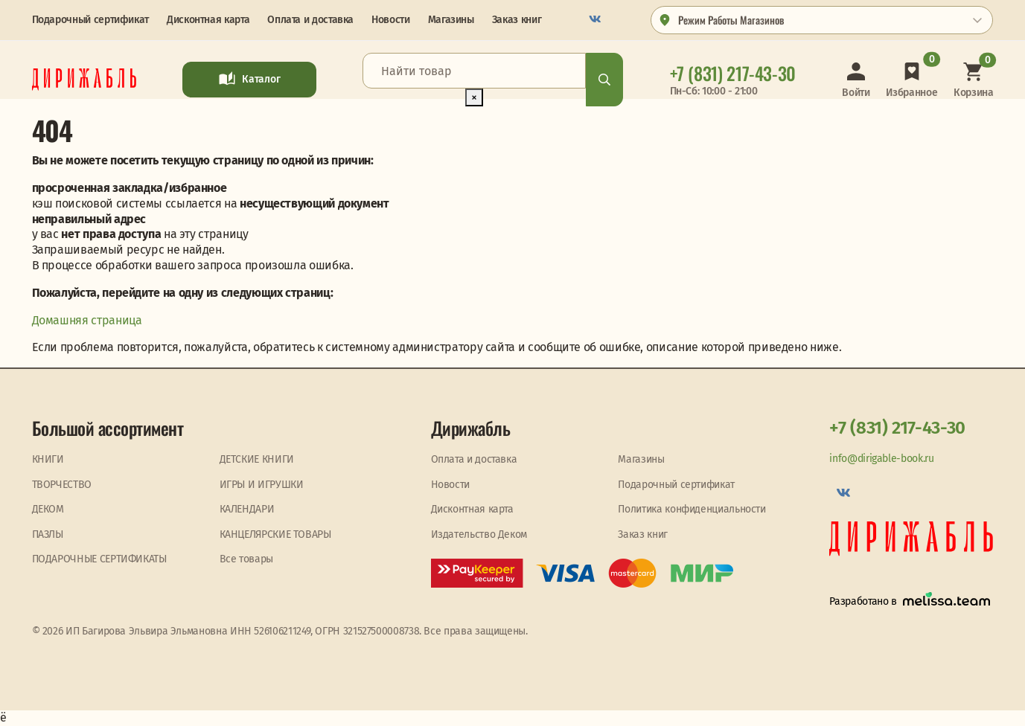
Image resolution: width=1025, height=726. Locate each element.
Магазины (451, 19)
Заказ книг (516, 19)
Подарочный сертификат (90, 19)
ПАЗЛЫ (47, 534)
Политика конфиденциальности (691, 509)
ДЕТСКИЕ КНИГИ (257, 459)
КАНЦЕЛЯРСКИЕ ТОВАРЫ (275, 534)
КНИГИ (48, 459)
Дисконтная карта (208, 19)
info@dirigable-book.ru (881, 458)
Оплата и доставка (310, 19)
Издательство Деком (479, 534)
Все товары (246, 559)
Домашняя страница (87, 320)
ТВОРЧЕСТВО (62, 484)
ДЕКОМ (48, 509)
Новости (390, 19)
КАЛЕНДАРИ (247, 509)
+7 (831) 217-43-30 (897, 427)
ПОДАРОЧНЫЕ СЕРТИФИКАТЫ (99, 559)
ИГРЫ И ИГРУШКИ (262, 484)
